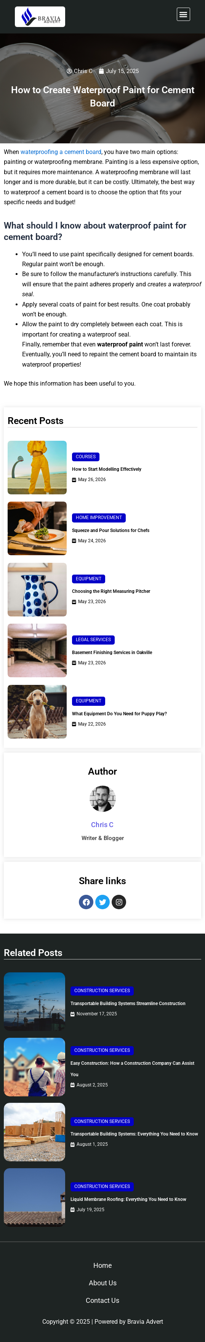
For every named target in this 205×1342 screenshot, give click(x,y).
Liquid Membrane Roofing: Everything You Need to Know (128, 1199)
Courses (86, 456)
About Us (103, 1283)
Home (102, 1265)
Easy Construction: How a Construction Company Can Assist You (132, 1069)
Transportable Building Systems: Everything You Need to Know (134, 1134)
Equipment (88, 578)
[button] (183, 14)
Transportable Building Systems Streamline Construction (128, 1003)
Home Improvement (99, 517)
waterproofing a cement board (61, 152)
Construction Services (102, 990)
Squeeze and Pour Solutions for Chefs (110, 530)
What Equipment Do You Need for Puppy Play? (119, 713)
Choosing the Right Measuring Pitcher (111, 591)
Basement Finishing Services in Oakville (112, 652)
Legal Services (93, 639)
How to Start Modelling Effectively (106, 469)
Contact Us (102, 1300)
